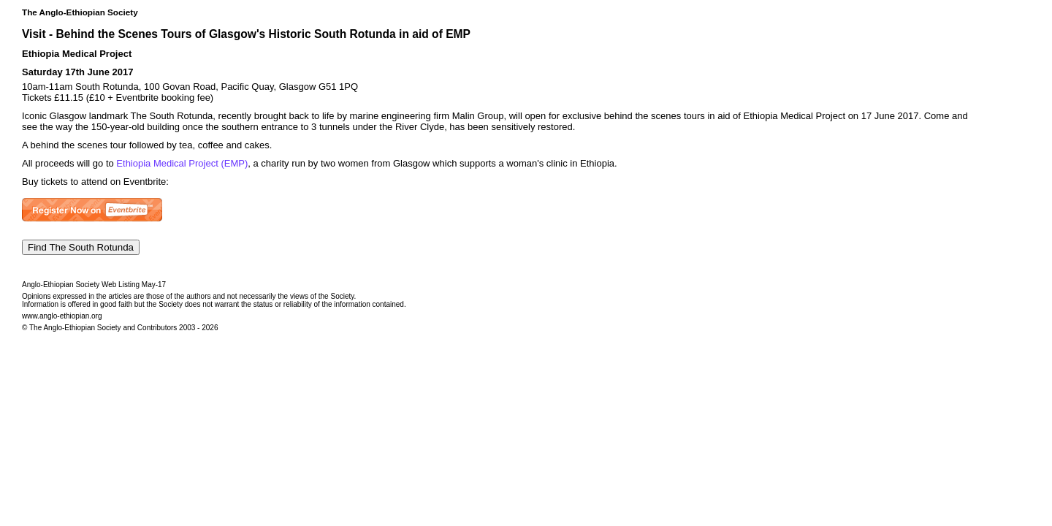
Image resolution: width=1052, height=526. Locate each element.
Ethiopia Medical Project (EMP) (182, 163)
